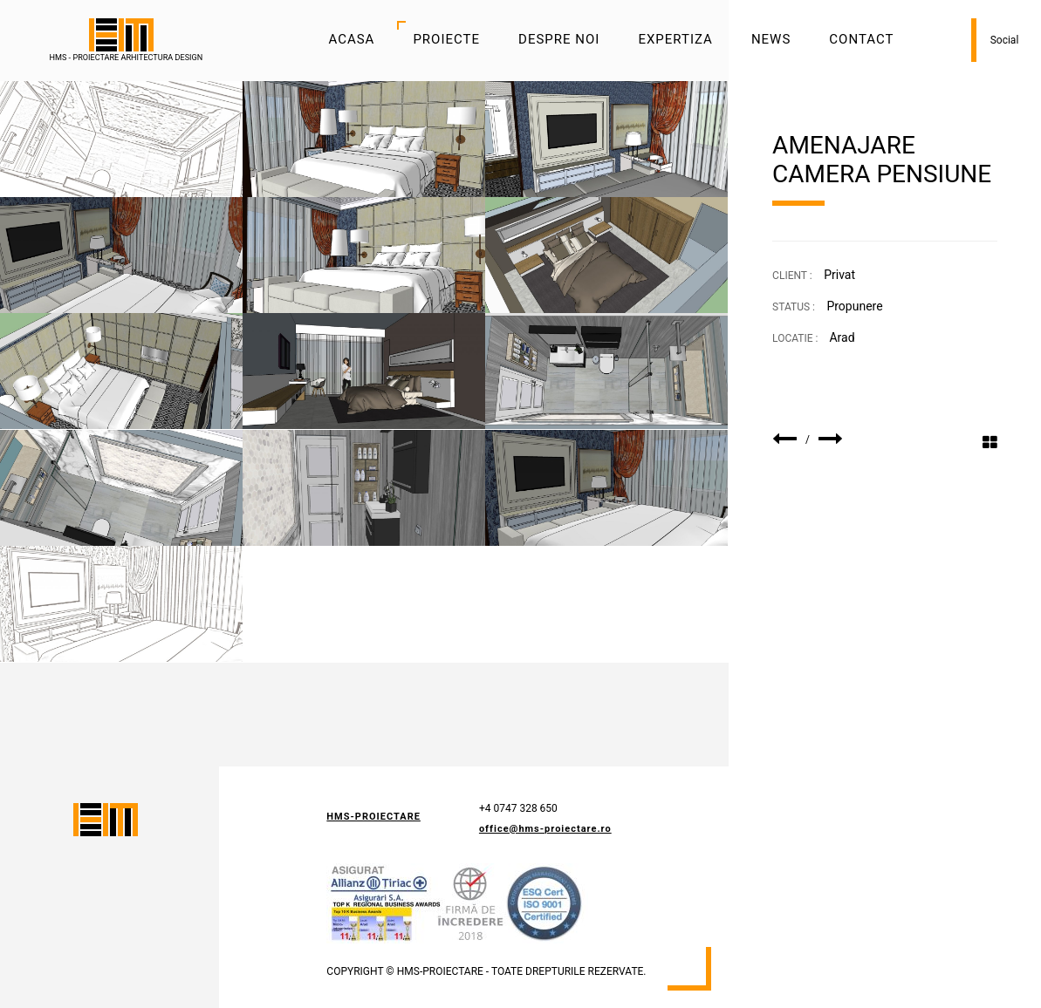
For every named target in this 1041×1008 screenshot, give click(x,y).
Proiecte (446, 39)
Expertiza (675, 39)
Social (1004, 40)
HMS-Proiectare (373, 816)
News (771, 39)
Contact (861, 39)
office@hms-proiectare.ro (545, 828)
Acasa (351, 39)
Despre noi (558, 39)
